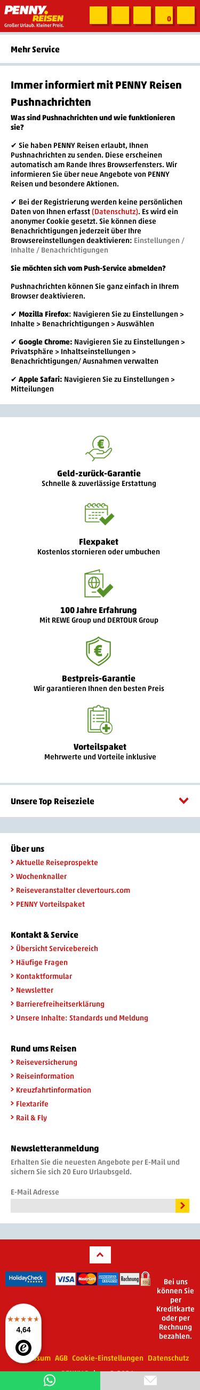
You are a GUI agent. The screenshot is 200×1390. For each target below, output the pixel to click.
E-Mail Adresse (35, 1191)
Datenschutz (168, 1357)
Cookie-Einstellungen (107, 1357)
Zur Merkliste (163, 15)
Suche (98, 15)
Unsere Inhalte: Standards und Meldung (79, 1017)
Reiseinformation (42, 1075)
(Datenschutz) (115, 211)
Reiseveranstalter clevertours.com (70, 889)
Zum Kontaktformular (119, 15)
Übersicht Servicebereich (54, 948)
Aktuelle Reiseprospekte (54, 862)
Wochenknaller (39, 876)
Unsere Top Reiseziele (100, 801)
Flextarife (30, 1103)
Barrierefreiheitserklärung (58, 1003)
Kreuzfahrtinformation (51, 1089)
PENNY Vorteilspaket (48, 903)
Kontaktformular (41, 975)
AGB (61, 1357)
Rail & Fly (29, 1117)
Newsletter (32, 989)
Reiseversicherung (44, 1061)
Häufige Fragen (39, 962)
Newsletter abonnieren (141, 15)
